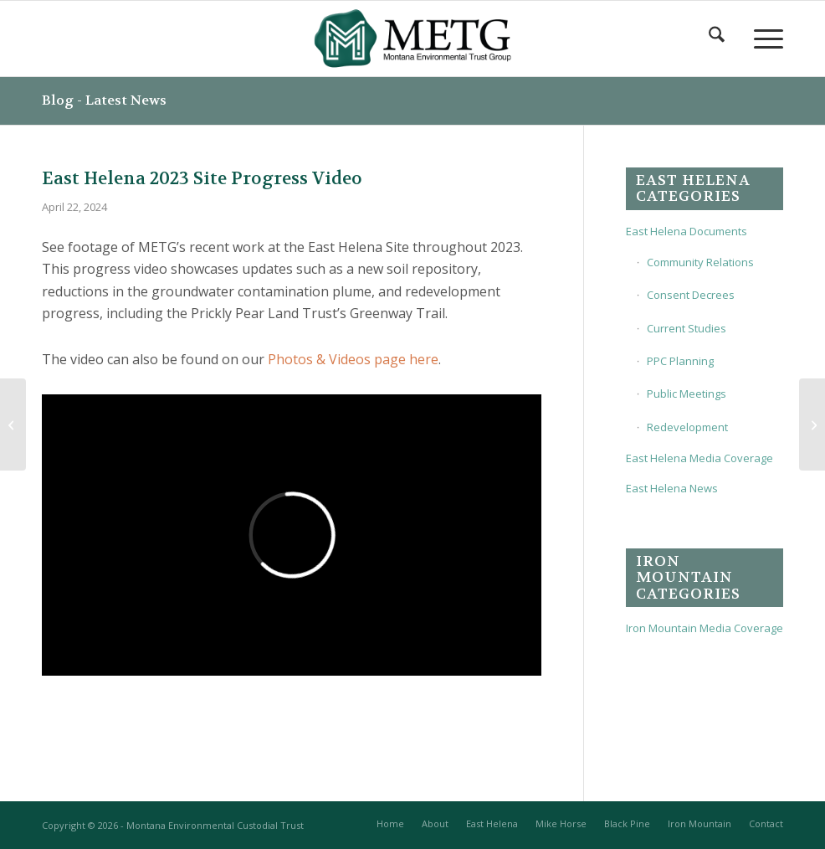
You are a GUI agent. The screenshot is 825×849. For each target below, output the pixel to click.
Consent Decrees (691, 294)
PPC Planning (680, 360)
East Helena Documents (686, 231)
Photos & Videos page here (353, 359)
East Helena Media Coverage (699, 458)
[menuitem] (714, 38)
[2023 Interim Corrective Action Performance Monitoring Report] (812, 424)
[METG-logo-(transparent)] (413, 38)
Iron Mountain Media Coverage (704, 627)
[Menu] (760, 38)
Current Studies (686, 328)
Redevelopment (687, 427)
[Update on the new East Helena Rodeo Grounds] (13, 424)
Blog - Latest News (104, 100)
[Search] (714, 38)
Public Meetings (686, 393)
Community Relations (700, 262)
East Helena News (672, 488)
